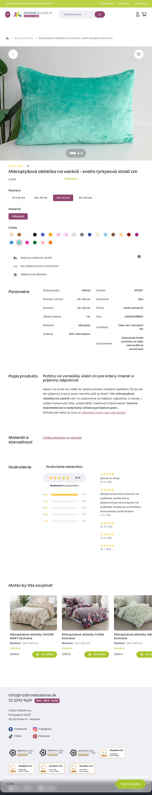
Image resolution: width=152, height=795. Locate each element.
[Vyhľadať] (100, 14)
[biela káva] (98, 235)
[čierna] (35, 235)
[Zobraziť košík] (144, 14)
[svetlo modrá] (105, 235)
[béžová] (11, 235)
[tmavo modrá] (90, 235)
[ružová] (58, 235)
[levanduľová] (66, 235)
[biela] (27, 235)
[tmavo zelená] (35, 243)
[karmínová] (27, 243)
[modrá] (43, 235)
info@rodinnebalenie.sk (32, 695)
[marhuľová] (121, 235)
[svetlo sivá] (74, 235)
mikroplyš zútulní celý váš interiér (103, 413)
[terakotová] (51, 243)
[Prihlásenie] (138, 14)
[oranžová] (51, 235)
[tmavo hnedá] (113, 235)
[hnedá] (19, 235)
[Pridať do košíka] (44, 654)
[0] (73, 153)
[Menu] (7, 14)
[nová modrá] (11, 243)
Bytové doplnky (23, 38)
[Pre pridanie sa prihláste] (138, 54)
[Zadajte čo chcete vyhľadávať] (81, 14)
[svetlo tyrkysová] (19, 243)
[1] (78, 153)
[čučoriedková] (137, 235)
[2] (81, 153)
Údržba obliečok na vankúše (62, 438)
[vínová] (129, 235)
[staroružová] (43, 243)
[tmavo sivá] (82, 235)
